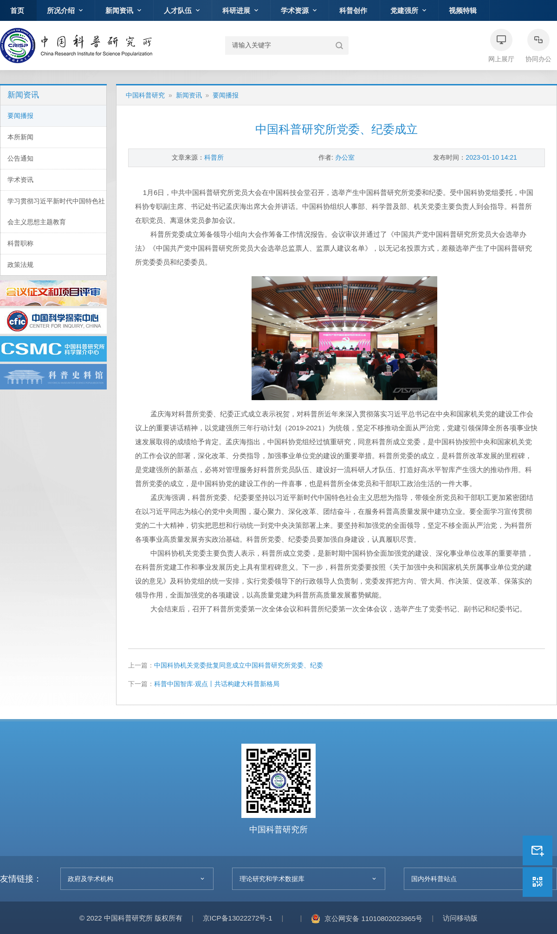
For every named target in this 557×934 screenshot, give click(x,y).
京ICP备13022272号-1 (237, 918)
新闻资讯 (189, 95)
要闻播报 (20, 115)
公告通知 (20, 158)
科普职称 (20, 243)
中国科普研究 (76, 45)
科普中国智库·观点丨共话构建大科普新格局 (216, 684)
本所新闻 (20, 137)
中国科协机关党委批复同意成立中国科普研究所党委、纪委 (238, 665)
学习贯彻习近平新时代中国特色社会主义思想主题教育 (56, 211)
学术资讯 (20, 179)
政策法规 (20, 264)
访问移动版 (460, 918)
